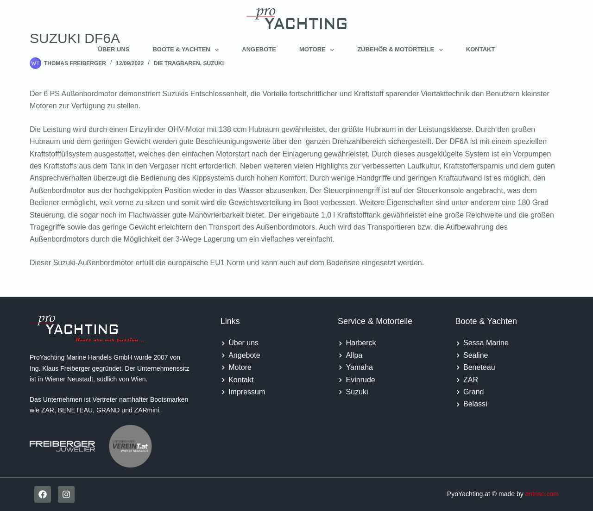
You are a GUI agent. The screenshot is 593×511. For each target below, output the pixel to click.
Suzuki (213, 63)
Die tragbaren (177, 63)
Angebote (259, 49)
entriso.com (542, 494)
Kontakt (480, 49)
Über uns (114, 49)
